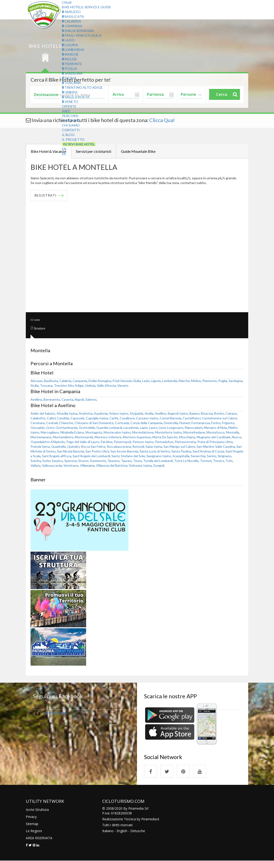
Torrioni (206, 461)
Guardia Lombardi (109, 428)
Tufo (229, 461)
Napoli (79, 399)
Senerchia (198, 456)
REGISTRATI (45, 195)
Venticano (71, 465)
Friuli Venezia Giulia (82, 35)
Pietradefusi (164, 442)
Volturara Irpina (140, 465)
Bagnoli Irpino (178, 413)
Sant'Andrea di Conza (208, 451)
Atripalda (136, 413)
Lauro (153, 428)
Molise (69, 59)
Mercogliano (50, 432)
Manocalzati (193, 428)
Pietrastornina (185, 442)
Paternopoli (122, 442)
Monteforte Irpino (168, 432)
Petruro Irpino (143, 442)
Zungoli (158, 465)
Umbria (70, 92)
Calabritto (38, 418)
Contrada (122, 423)
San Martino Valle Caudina (216, 446)
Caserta (67, 399)
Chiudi (66, 2)
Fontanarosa (200, 423)
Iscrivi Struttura (37, 810)
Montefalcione (143, 432)
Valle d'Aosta (75, 97)
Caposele (77, 418)
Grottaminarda (66, 428)
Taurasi (126, 461)
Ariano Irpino (118, 413)
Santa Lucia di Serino (155, 451)
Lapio (144, 428)
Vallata (35, 465)
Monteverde (84, 437)
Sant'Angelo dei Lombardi (91, 456)
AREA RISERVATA (39, 838)
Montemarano (41, 437)
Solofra (36, 461)
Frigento (228, 423)
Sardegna (72, 73)
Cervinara (38, 423)
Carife (113, 418)
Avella (149, 413)
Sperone (70, 461)
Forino (216, 423)
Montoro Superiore (137, 437)
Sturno (83, 461)
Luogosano (175, 428)
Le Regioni (34, 831)
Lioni (162, 428)
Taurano (113, 461)
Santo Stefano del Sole (128, 456)
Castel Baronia (170, 418)
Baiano (194, 413)
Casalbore (127, 418)
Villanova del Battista (111, 465)
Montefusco (215, 432)
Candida (63, 418)
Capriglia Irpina (97, 418)
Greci (50, 428)
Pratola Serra (40, 446)
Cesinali (52, 423)
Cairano (231, 413)
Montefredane (194, 432)
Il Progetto (73, 139)
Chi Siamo (71, 121)
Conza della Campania (146, 423)
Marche (70, 54)
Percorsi (70, 116)
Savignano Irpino (158, 456)
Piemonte (72, 64)
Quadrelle (58, 446)
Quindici (73, 446)
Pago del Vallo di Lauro (82, 442)
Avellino (36, 399)
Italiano (108, 831)
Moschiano (187, 437)
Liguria (70, 45)
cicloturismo (55, 712)
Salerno (91, 399)
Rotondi (138, 446)
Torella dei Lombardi (158, 461)
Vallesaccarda (52, 465)
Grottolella (87, 428)
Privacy (31, 817)
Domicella (171, 423)
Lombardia (73, 50)
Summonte (98, 461)
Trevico (218, 461)
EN (64, 149)
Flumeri (184, 423)
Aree (66, 111)
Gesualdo (38, 428)
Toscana (71, 83)
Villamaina (87, 465)
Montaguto (93, 432)
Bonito (219, 413)
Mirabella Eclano (72, 432)
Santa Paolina (181, 451)
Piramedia (149, 819)
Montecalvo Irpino (117, 432)
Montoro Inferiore (108, 437)
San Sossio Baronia (124, 451)
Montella (232, 432)
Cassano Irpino (147, 418)
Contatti (71, 130)
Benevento (52, 399)
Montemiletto (63, 437)
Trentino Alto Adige (82, 87)
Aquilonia (101, 413)
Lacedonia (131, 428)
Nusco (236, 437)
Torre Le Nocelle (186, 461)
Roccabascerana (119, 446)
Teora (137, 461)
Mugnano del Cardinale (213, 437)
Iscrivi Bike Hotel (79, 144)
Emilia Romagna (78, 31)
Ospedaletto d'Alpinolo (48, 442)
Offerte (69, 106)
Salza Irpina (154, 446)
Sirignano (224, 456)
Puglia (69, 68)
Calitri (51, 418)
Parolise (106, 442)
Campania (72, 26)
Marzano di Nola (215, 428)
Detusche (137, 831)
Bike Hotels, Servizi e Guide (86, 7)
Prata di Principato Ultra (215, 442)
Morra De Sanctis (165, 437)
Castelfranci (192, 418)
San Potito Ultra (97, 451)
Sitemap (32, 824)
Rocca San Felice (93, 446)
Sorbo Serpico (52, 461)
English (122, 831)
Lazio (68, 40)
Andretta (86, 413)
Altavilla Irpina (67, 413)
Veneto (70, 102)
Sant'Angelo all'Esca (56, 456)
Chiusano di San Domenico (94, 423)
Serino (211, 456)
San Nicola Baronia (70, 451)
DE (64, 154)
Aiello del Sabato (43, 413)
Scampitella (180, 456)
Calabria (71, 21)
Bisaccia (207, 413)
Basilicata (73, 16)
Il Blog (68, 135)
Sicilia (69, 78)
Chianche (66, 423)
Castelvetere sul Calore (219, 418)
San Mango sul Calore (179, 446)
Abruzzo (71, 12)
